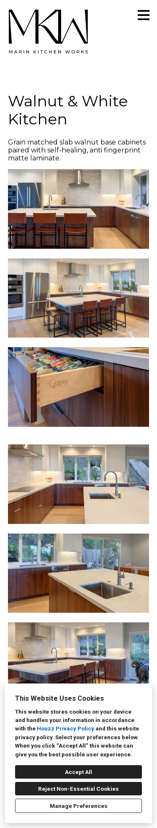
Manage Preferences (79, 805)
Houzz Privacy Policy (65, 728)
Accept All (78, 772)
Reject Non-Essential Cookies (78, 788)
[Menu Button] (143, 15)
